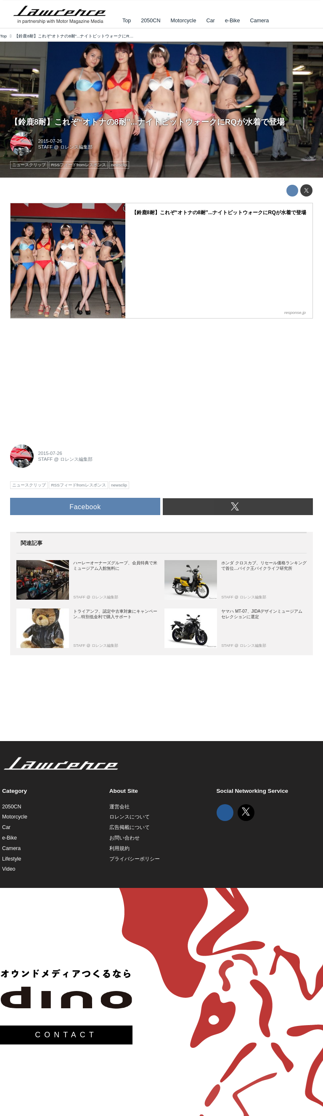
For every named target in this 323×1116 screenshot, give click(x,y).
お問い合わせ (124, 838)
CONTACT (66, 1035)
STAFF (45, 146)
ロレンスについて (129, 817)
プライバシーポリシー (134, 859)
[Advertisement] (73, 376)
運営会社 (119, 807)
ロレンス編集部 (76, 146)
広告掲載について (129, 827)
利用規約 (119, 848)
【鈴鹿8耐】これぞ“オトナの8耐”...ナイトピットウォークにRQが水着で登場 (147, 121)
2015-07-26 (50, 140)
